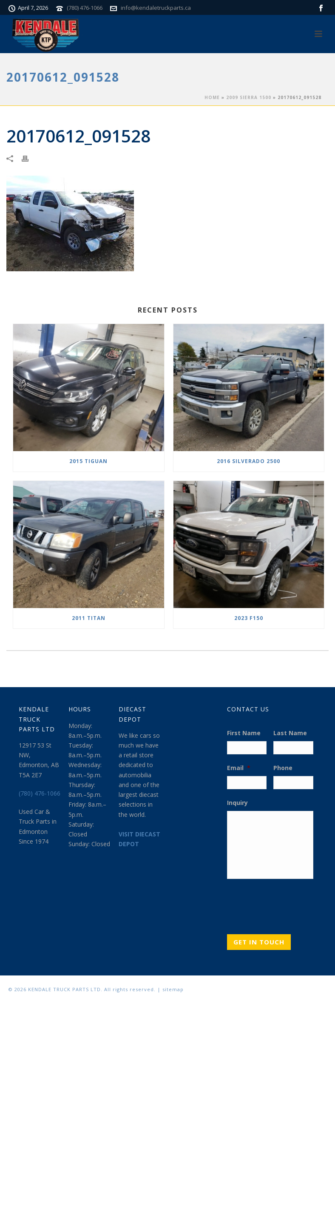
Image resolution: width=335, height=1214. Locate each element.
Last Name (290, 733)
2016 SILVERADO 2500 (248, 461)
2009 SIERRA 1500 (248, 97)
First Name (244, 733)
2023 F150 (248, 618)
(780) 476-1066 (84, 7)
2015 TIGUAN (88, 461)
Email (238, 768)
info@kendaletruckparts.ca (156, 7)
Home (212, 97)
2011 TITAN (88, 618)
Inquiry (237, 803)
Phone (282, 768)
